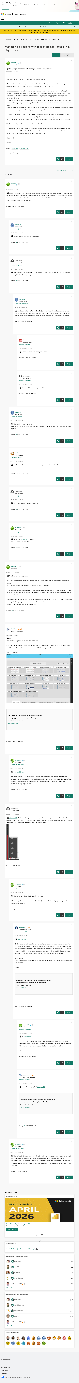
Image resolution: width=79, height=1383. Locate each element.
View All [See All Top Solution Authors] (9, 1288)
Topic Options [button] (67, 55)
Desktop (55, 39)
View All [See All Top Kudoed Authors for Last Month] (9, 1326)
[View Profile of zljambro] (13, 184)
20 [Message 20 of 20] (16, 242)
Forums (24, 39)
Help (64, 23)
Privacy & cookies (5, 1367)
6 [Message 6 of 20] (24, 1056)
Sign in (58, 23)
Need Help (15, 148)
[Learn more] (12, 1229)
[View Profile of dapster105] (14, 62)
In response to (16, 229)
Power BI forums (11, 39)
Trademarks (4, 1373)
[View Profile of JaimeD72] (18, 224)
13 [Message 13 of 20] (16, 509)
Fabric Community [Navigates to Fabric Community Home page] (21, 14)
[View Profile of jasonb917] (22, 299)
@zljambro (24, 539)
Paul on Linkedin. (12, 723)
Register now (44, 32)
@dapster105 (13, 818)
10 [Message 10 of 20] (12, 610)
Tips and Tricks (24, 148)
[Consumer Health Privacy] (23, 1377)
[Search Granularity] (25, 27)
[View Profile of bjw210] (17, 453)
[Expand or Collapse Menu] (2, 19)
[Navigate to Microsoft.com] (6, 14)
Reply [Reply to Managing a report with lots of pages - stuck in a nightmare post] (68, 159)
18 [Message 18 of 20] (24, 393)
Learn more (5, 9)
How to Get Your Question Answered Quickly (20, 1249)
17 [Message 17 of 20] (20, 321)
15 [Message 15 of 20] (16, 434)
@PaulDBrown (19, 772)
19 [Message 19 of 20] (24, 357)
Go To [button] (70, 23)
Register (51, 23)
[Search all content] (55, 27)
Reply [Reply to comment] (68, 212)
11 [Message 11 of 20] (12, 206)
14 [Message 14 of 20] (16, 473)
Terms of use (4, 1370)
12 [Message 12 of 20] (16, 547)
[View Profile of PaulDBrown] (14, 629)
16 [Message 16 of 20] (16, 280)
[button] (56, 55)
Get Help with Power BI (40, 39)
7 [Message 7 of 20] (24, 1126)
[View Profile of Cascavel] (25, 340)
